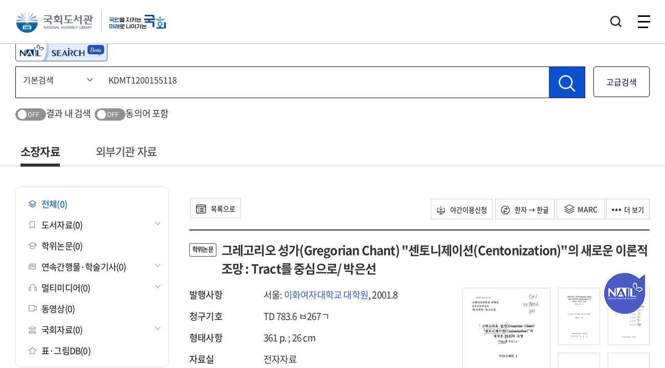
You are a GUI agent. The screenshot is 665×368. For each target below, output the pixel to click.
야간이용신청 (445, 209)
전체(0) (48, 203)
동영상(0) (52, 308)
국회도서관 (56, 23)
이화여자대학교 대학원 (326, 295)
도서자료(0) (55, 224)
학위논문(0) (55, 245)
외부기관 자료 (126, 151)
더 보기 (625, 209)
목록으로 (219, 208)
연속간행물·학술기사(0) (77, 266)
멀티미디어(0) (60, 287)
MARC (574, 209)
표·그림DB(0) (60, 350)
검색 (616, 23)
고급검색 (621, 82)
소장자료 (40, 151)
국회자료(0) (55, 329)
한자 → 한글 (515, 209)
